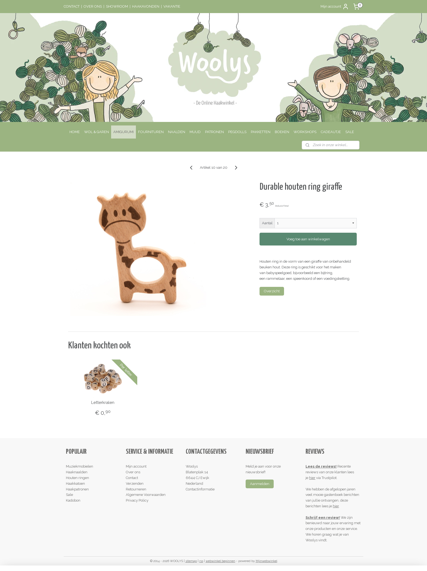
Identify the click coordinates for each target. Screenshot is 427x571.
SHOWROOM (117, 6)
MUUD (195, 132)
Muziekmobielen (79, 466)
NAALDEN (176, 132)
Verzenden (135, 483)
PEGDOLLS (237, 132)
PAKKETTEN (260, 132)
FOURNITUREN (151, 132)
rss (201, 561)
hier (312, 478)
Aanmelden (259, 484)
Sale (69, 495)
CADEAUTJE (331, 132)
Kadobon (73, 500)
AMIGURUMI (123, 132)
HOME (74, 132)
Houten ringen (77, 478)
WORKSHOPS (305, 132)
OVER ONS (93, 6)
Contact (132, 478)
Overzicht (272, 291)
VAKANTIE (171, 6)
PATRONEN (214, 132)
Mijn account (335, 6)
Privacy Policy (137, 500)
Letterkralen (102, 402)
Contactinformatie (200, 489)
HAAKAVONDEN (145, 6)
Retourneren (136, 489)
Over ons (133, 472)
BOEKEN (282, 132)
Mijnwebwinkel (266, 561)
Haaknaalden (76, 472)
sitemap (191, 561)
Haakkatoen (75, 483)
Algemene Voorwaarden (146, 495)
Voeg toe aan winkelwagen (308, 239)
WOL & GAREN (96, 132)
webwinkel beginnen (220, 561)
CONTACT (72, 6)
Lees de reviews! (321, 466)
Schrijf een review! (323, 517)
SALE (349, 132)
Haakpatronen (77, 489)
